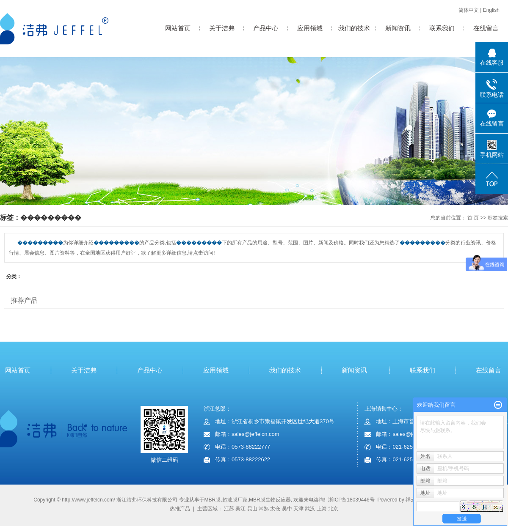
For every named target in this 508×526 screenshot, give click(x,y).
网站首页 (177, 28)
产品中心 (266, 28)
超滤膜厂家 (235, 500)
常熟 (264, 509)
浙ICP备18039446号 (351, 500)
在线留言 (486, 28)
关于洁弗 (222, 28)
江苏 (229, 509)
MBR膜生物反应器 (270, 500)
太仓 (275, 509)
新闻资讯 (398, 28)
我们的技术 (354, 28)
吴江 (240, 509)
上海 (322, 509)
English (491, 10)
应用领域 (310, 28)
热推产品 (180, 509)
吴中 (287, 509)
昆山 (252, 509)
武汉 (310, 509)
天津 (298, 509)
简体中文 (468, 10)
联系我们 (442, 28)
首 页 (473, 218)
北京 (333, 509)
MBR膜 (212, 500)
